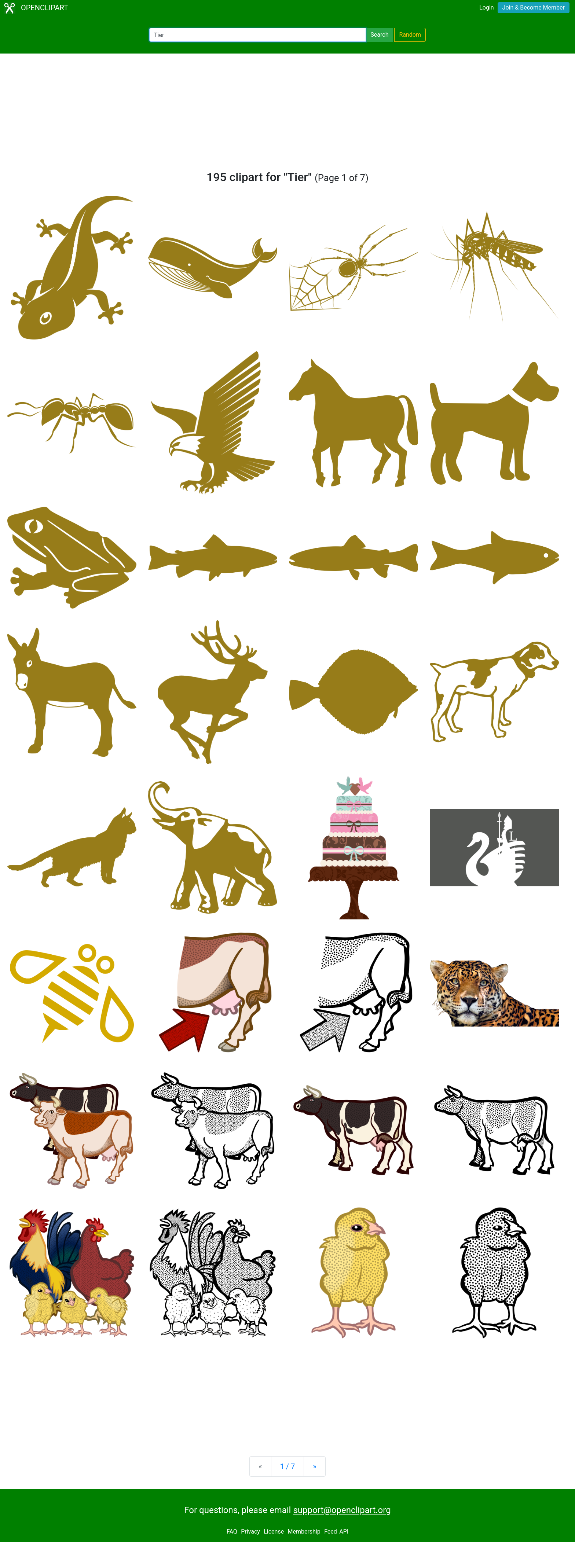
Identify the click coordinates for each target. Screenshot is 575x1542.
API (343, 1531)
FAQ (232, 1531)
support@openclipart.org (342, 1510)
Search (379, 34)
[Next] (314, 1466)
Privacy (250, 1531)
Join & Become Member (533, 7)
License (274, 1531)
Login (486, 7)
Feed (330, 1531)
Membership (304, 1531)
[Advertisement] (287, 115)
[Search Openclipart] (257, 35)
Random (410, 34)
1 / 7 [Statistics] (287, 1466)
